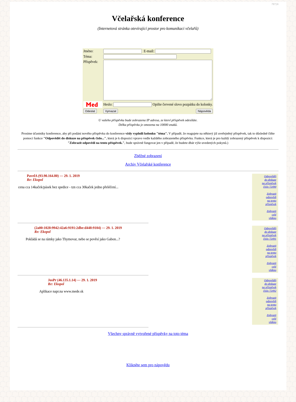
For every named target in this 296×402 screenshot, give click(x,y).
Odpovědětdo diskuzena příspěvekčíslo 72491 (269, 241)
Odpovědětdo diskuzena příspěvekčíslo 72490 (269, 189)
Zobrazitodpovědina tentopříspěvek (271, 207)
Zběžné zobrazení (148, 163)
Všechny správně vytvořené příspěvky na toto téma (148, 341)
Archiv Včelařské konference (148, 172)
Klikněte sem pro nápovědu (147, 373)
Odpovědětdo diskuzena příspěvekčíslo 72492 (269, 293)
